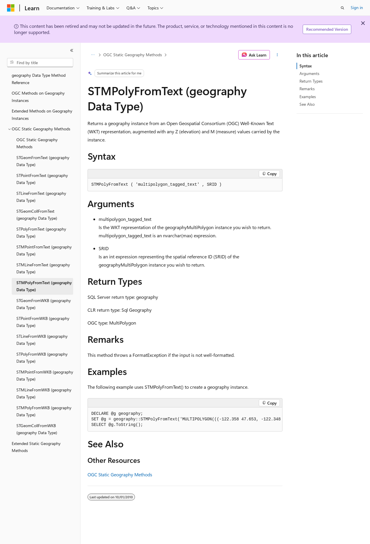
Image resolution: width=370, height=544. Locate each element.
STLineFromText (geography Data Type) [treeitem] (41, 196)
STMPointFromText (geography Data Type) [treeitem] (44, 250)
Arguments (309, 73)
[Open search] (342, 8)
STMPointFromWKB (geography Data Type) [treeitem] (44, 375)
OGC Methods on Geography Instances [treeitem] (38, 96)
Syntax (305, 66)
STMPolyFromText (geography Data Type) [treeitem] (44, 286)
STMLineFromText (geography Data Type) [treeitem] (43, 268)
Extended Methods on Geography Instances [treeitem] (42, 114)
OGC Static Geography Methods (132, 54)
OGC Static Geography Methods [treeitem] (37, 143)
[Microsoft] (11, 8)
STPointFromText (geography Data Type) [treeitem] (42, 179)
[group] (185, 419)
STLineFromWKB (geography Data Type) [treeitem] (42, 339)
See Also (307, 104)
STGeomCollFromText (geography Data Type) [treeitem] (36, 214)
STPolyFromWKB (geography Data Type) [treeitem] (42, 357)
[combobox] (40, 62)
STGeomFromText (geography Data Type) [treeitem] (42, 161)
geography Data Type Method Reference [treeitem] (39, 78)
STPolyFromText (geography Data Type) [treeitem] (41, 232)
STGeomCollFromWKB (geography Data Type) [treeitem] (36, 429)
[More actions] (277, 54)
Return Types (311, 81)
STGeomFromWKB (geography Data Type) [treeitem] (43, 304)
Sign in (357, 7)
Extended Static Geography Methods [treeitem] (36, 447)
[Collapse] (72, 50)
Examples (307, 96)
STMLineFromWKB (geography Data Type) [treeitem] (43, 393)
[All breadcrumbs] (93, 54)
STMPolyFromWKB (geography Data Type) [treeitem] (43, 411)
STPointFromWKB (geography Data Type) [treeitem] (42, 322)
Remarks (307, 88)
